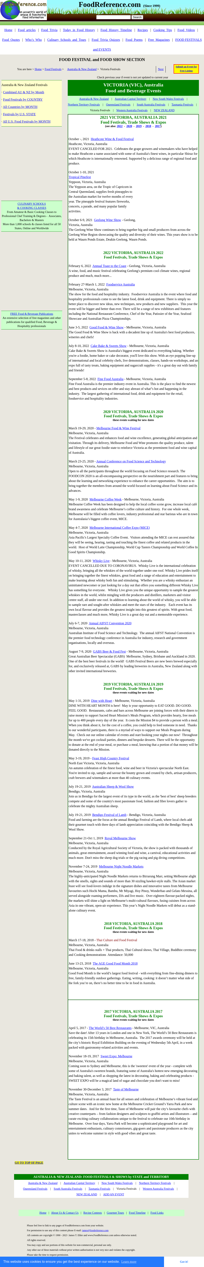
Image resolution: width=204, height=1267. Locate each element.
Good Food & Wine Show (107, 327)
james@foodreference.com (95, 1230)
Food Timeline (137, 1212)
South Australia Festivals (151, 104)
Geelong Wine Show (107, 220)
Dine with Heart (101, 700)
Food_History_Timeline (116, 30)
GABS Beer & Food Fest (109, 651)
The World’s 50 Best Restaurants (110, 1028)
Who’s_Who (33, 39)
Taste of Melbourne (126, 1089)
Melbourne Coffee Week (106, 499)
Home (8, 30)
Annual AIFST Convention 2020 (110, 623)
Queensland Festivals (118, 104)
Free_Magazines (159, 39)
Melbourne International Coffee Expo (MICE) (120, 527)
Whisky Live (101, 561)
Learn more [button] (128, 1261)
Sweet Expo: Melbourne (116, 1056)
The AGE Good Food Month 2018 (115, 963)
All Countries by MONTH (20, 107)
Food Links (157, 1212)
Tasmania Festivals (182, 104)
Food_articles (27, 30)
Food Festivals (53, 69)
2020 (129, 126)
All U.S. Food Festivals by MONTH (26, 121)
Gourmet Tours (115, 1212)
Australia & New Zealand (81, 69)
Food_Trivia (49, 30)
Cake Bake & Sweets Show (108, 346)
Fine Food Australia (110, 379)
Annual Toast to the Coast (109, 266)
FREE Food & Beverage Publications (31, 313)
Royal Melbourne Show (120, 838)
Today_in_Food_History (79, 30)
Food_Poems (134, 39)
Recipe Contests (92, 1212)
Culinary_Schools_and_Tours (66, 39)
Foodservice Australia (120, 284)
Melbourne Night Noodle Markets (121, 866)
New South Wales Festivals (168, 98)
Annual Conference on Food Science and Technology (131, 461)
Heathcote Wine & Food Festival (112, 139)
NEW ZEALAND (164, 110)
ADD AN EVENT (113, 1194)
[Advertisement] (32, 160)
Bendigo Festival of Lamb (109, 815)
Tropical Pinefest (80, 177)
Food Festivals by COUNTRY (23, 99)
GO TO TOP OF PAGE (29, 1162)
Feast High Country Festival (110, 758)
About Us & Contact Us (65, 1212)
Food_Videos (186, 30)
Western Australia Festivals (131, 110)
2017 (158, 126)
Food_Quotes (11, 39)
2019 (139, 126)
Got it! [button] (184, 1261)
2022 (120, 126)
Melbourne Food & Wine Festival (118, 428)
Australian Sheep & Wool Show (113, 786)
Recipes (142, 30)
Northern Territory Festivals (84, 104)
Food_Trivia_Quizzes (106, 39)
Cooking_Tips (162, 30)
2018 (148, 126)
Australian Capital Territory (130, 98)
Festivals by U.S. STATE (19, 114)
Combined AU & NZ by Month (23, 92)
